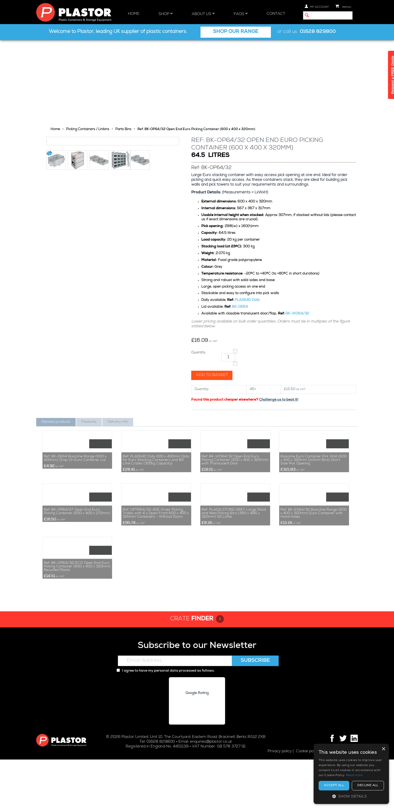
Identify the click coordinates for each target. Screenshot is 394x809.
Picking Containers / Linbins (87, 46)
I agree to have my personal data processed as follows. (166, 720)
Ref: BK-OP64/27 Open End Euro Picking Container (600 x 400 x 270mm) (77, 516)
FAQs (241, 14)
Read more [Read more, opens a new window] (354, 775)
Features (88, 339)
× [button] (383, 749)
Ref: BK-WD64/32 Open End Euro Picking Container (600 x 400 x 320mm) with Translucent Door (235, 421)
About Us (203, 14)
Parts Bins (123, 46)
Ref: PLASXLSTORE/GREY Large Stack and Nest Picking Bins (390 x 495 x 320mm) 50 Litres (234, 518)
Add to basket (212, 292)
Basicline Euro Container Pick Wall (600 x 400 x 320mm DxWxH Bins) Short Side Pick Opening (313, 421)
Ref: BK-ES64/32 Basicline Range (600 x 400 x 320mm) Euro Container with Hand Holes (313, 518)
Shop (166, 14)
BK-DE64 (240, 224)
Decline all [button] (367, 785)
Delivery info (118, 339)
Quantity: (199, 269)
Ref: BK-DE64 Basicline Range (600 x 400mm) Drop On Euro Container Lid (75, 419)
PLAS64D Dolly (247, 217)
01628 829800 (318, 32)
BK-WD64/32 (298, 230)
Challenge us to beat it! (279, 316)
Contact (276, 14)
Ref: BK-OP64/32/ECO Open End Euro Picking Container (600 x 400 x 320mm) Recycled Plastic (77, 616)
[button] (351, 796)
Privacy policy (280, 801)
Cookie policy (307, 801)
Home (133, 14)
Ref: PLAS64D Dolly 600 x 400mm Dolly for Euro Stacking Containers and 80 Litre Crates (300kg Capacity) (156, 421)
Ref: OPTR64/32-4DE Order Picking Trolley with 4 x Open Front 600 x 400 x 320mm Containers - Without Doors (156, 518)
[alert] (351, 774)
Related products (55, 339)
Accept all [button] (334, 785)
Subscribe (255, 710)
